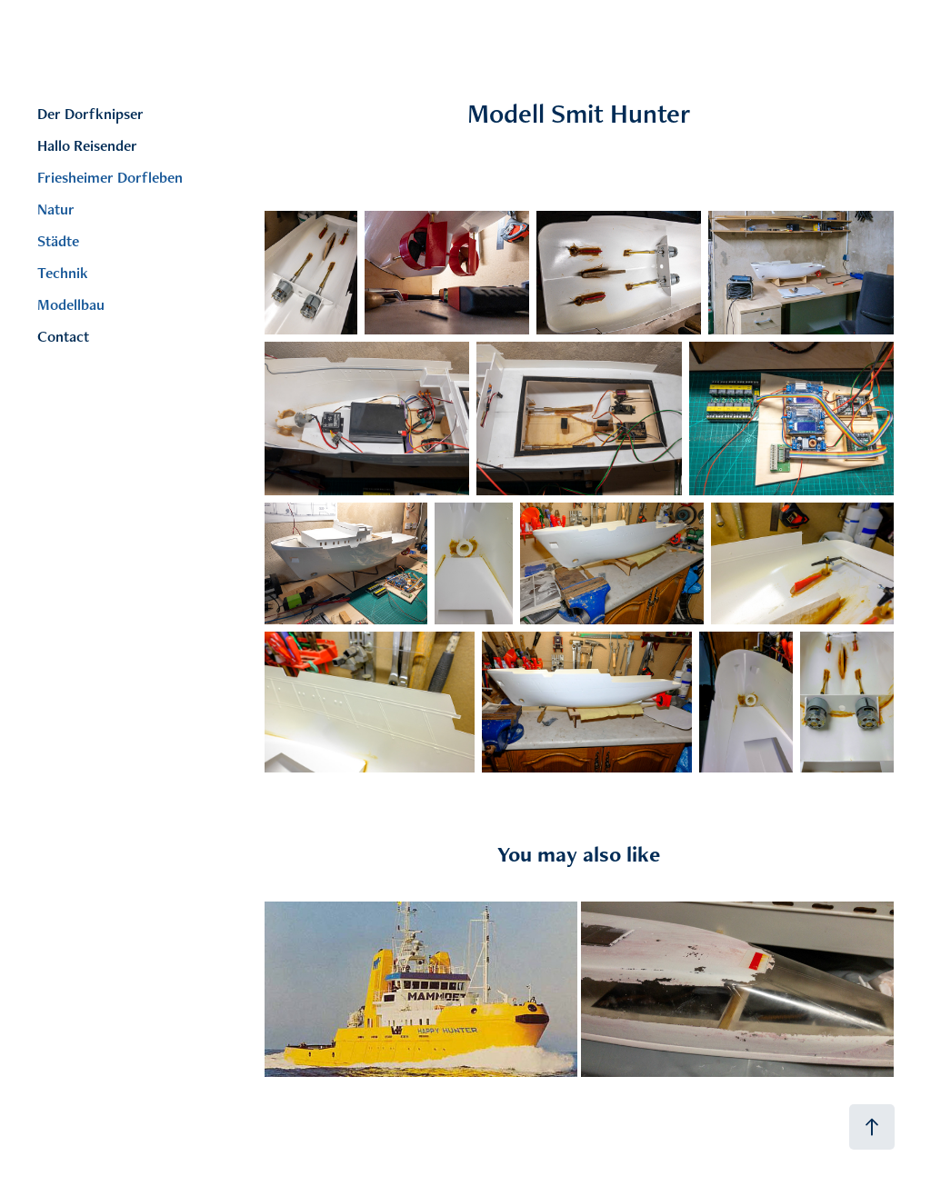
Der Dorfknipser (90, 114)
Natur (56, 209)
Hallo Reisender (87, 145)
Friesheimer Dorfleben (110, 177)
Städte (58, 241)
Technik (62, 273)
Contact (63, 336)
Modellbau (71, 304)
